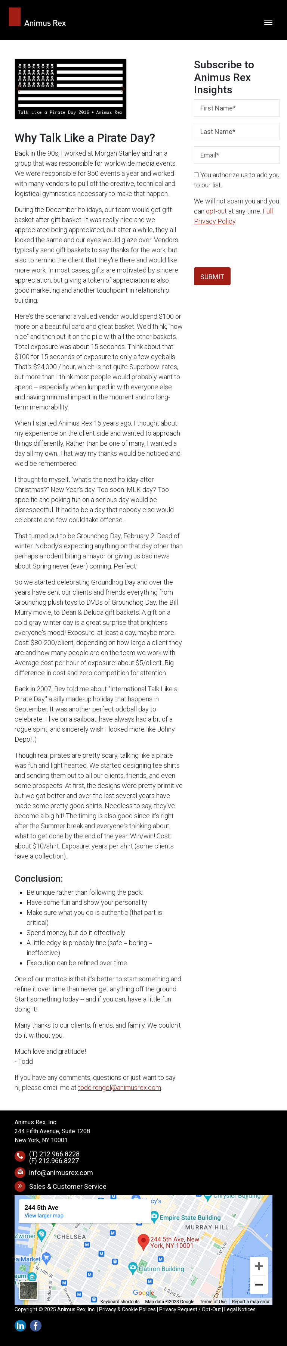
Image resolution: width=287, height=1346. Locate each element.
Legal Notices (240, 1309)
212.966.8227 (58, 1161)
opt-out (216, 211)
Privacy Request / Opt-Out (190, 1309)
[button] (18, 89)
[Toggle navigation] (268, 21)
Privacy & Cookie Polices (127, 1309)
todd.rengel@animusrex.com (119, 1087)
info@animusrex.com (61, 1173)
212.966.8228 (59, 1154)
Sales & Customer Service (68, 1186)
